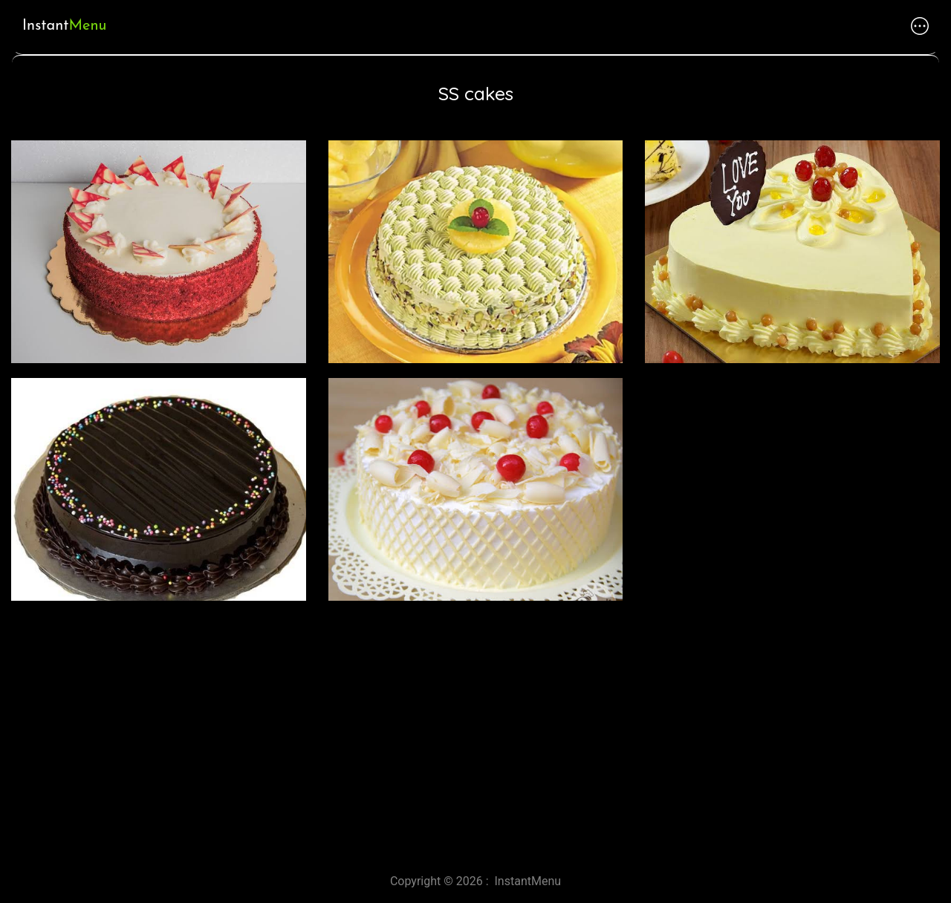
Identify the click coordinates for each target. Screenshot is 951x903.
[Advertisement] (446, 731)
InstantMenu (528, 881)
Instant (64, 26)
